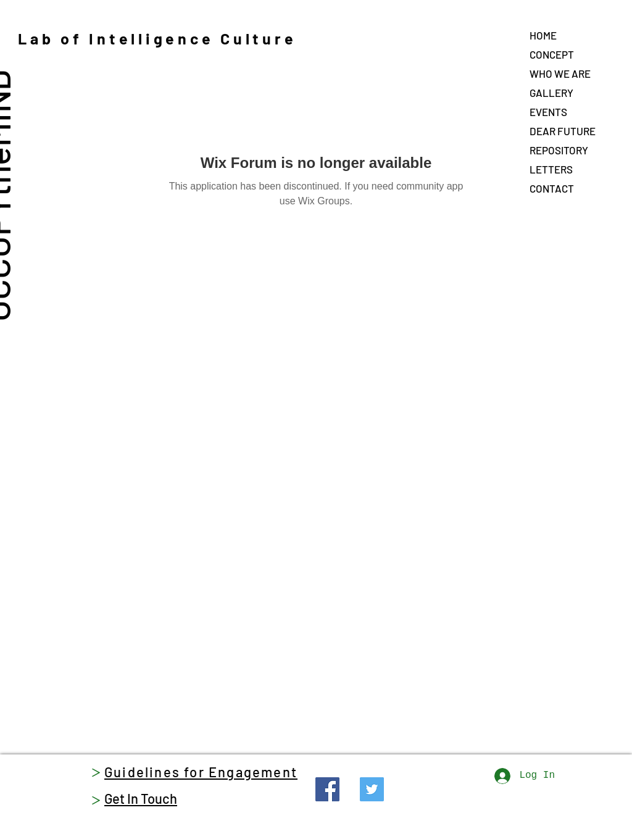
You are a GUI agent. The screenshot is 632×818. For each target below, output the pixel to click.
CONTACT (552, 188)
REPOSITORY (559, 150)
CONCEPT (552, 54)
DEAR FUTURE (563, 131)
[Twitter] (372, 789)
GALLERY (551, 92)
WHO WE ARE (560, 73)
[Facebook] (327, 789)
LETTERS (551, 169)
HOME (543, 35)
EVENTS (548, 112)
